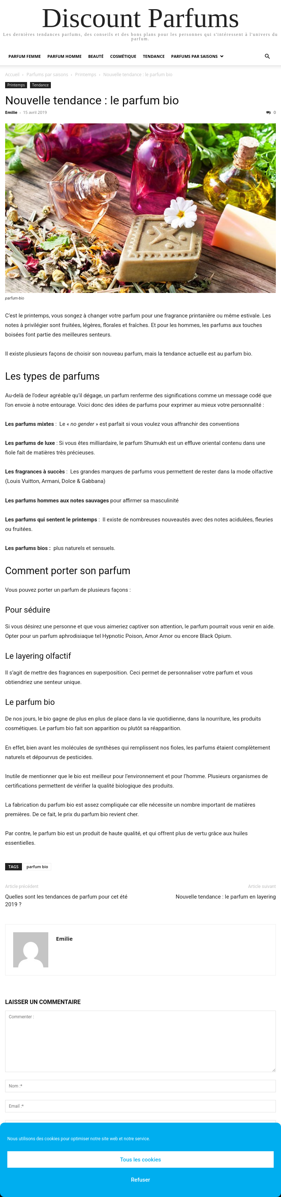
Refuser (140, 1179)
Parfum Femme (24, 56)
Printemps (85, 74)
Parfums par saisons (194, 56)
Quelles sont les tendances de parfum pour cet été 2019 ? (66, 900)
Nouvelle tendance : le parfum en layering (226, 896)
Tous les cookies (140, 1159)
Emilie (11, 112)
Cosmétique (123, 56)
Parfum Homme (64, 56)
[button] (267, 56)
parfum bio (37, 866)
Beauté (96, 56)
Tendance (153, 56)
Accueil (12, 74)
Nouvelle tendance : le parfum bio (92, 100)
